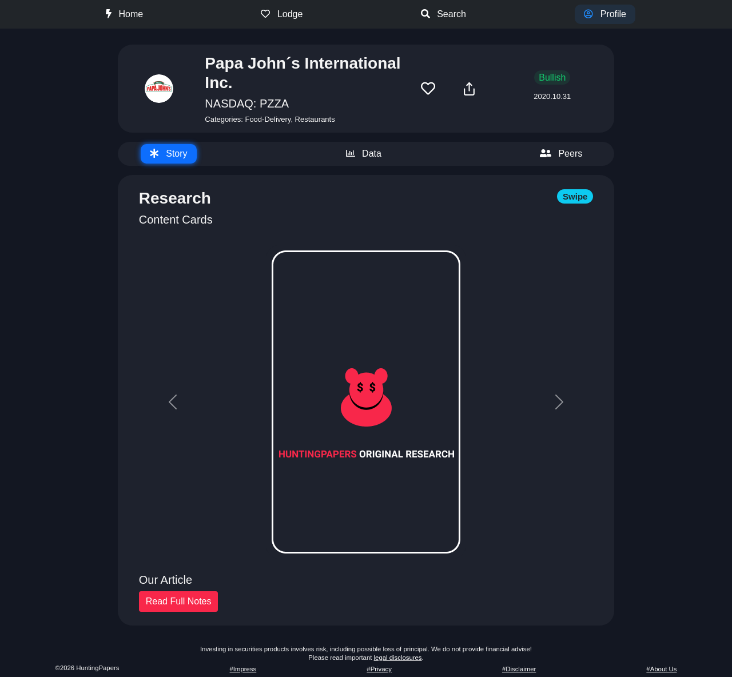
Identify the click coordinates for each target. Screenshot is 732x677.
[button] (428, 89)
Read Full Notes (179, 601)
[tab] (169, 154)
